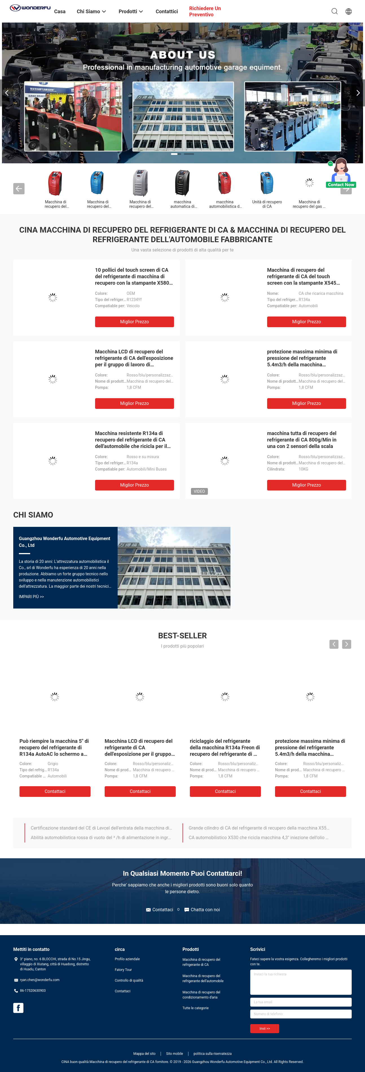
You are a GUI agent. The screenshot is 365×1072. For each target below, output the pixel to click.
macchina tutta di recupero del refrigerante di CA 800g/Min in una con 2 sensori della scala (302, 439)
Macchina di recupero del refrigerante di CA (55, 206)
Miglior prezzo (134, 321)
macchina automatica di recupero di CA (182, 206)
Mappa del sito (144, 1054)
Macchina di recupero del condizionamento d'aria (201, 994)
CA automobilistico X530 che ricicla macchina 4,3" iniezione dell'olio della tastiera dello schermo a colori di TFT (259, 837)
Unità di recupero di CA (267, 204)
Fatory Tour (123, 970)
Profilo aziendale (127, 959)
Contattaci (55, 791)
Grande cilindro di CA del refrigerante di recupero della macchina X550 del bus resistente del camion (259, 828)
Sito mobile (174, 1054)
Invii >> (265, 1029)
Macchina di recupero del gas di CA (309, 206)
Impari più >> (31, 596)
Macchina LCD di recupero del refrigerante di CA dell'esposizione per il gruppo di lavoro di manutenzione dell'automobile (139, 754)
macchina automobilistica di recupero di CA (224, 206)
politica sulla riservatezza (213, 1054)
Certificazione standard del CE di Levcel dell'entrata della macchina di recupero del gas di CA (101, 828)
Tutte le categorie (195, 1008)
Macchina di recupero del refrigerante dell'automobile (203, 978)
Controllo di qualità (129, 980)
